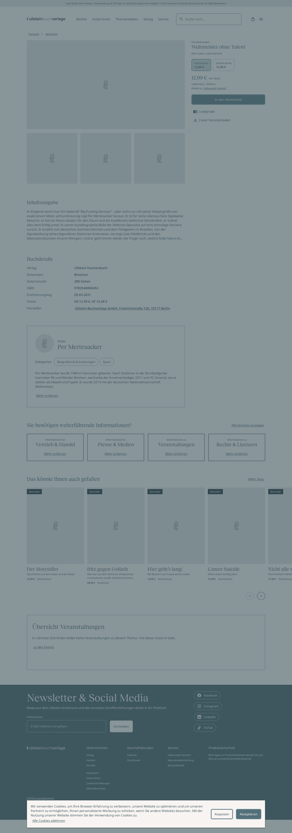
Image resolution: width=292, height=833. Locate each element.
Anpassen (222, 814)
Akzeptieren (249, 814)
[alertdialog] (146, 814)
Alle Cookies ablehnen (48, 820)
